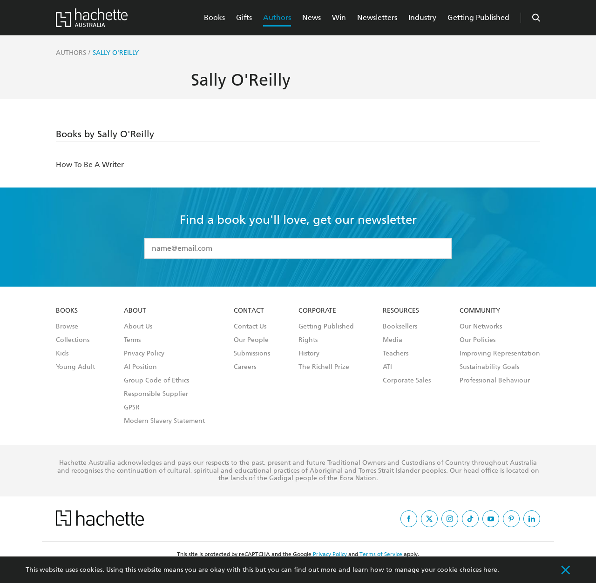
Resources (401, 311)
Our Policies (477, 340)
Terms (132, 340)
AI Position (140, 367)
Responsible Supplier (156, 394)
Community (480, 311)
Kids (62, 353)
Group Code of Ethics (156, 380)
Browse (67, 326)
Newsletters (377, 17)
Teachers (395, 353)
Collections (72, 340)
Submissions (252, 353)
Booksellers (400, 326)
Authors (277, 17)
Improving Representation (500, 353)
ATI (387, 367)
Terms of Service (380, 554)
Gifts (244, 17)
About (135, 311)
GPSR (132, 407)
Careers (245, 367)
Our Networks (481, 326)
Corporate (317, 311)
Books (214, 17)
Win (339, 17)
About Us (138, 326)
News (311, 17)
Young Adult (75, 367)
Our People (251, 340)
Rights (308, 340)
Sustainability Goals (489, 367)
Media (392, 340)
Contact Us (250, 326)
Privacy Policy (144, 353)
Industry (422, 17)
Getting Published (478, 17)
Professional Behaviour (495, 380)
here (490, 570)
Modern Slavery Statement (164, 421)
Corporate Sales (407, 380)
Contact (249, 311)
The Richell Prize (323, 367)
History (308, 353)
